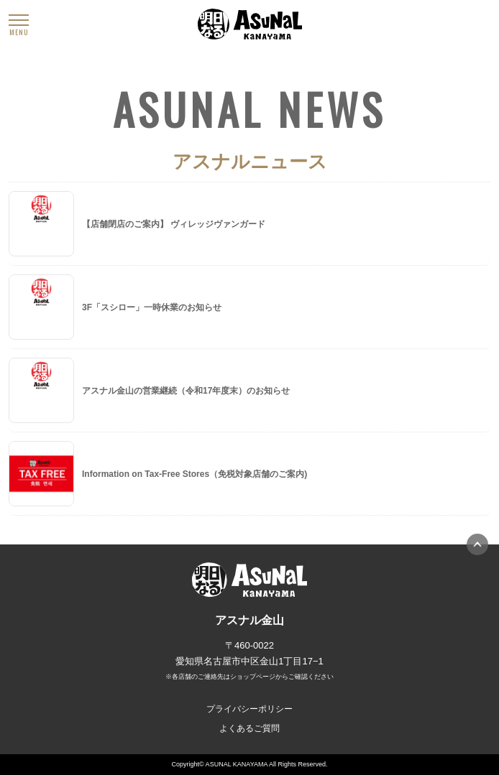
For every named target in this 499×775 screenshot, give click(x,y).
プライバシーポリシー (249, 709)
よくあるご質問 (249, 728)
